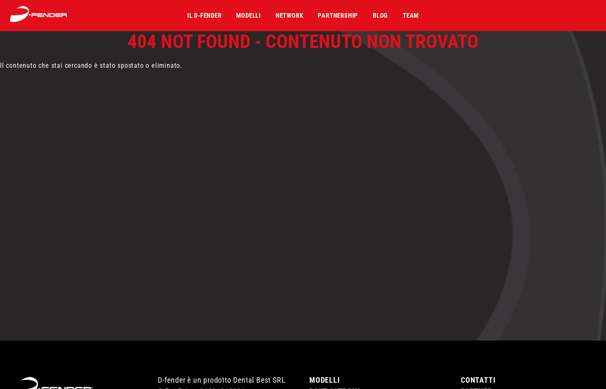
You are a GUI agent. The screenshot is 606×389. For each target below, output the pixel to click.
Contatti (478, 376)
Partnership (338, 15)
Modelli (248, 15)
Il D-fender (204, 15)
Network (289, 15)
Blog (380, 15)
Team (411, 15)
